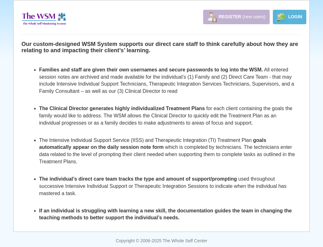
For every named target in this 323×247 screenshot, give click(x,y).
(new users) (236, 17)
